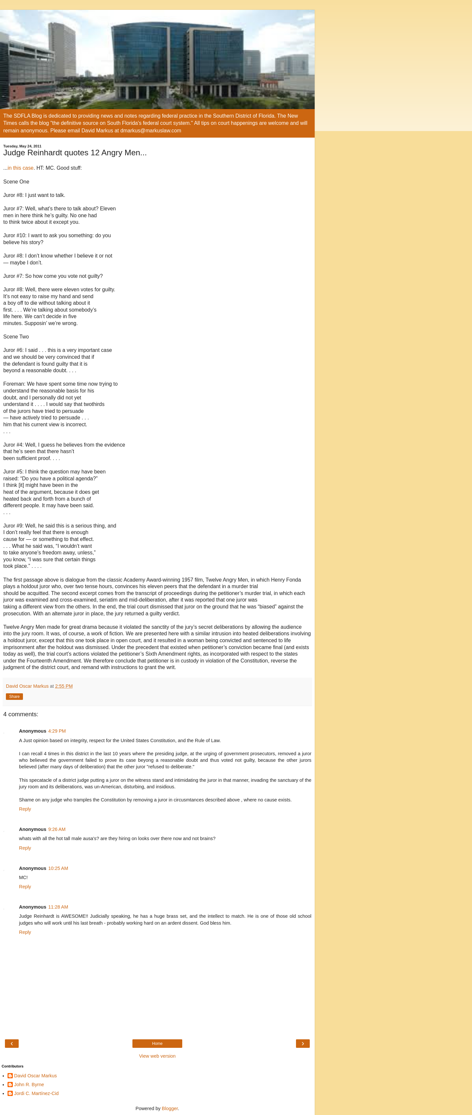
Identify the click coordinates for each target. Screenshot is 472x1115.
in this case (20, 168)
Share (14, 696)
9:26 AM (57, 829)
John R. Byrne (29, 1084)
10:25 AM (58, 868)
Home (157, 1043)
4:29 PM (57, 731)
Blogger (170, 1108)
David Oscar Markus (35, 1075)
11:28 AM (58, 907)
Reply (25, 809)
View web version (157, 1056)
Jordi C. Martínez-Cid (36, 1093)
